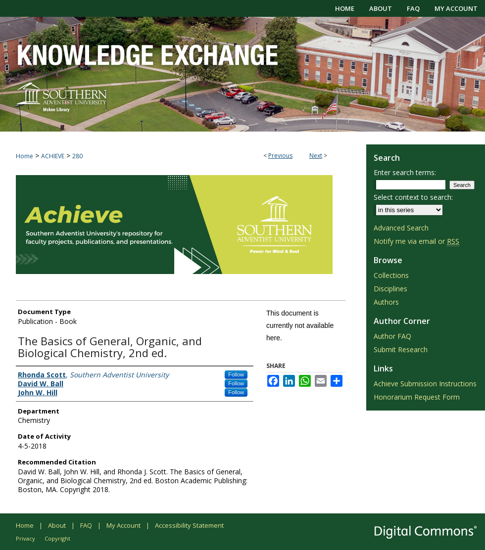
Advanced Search (401, 227)
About (57, 525)
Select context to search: (413, 197)
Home (24, 156)
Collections (391, 275)
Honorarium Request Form (417, 397)
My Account (123, 525)
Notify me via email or (416, 241)
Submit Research (401, 349)
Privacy (25, 538)
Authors (386, 302)
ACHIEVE (52, 156)
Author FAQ (392, 336)
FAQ (86, 525)
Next (315, 155)
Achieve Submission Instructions (425, 383)
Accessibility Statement (189, 525)
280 (77, 156)
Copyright (57, 538)
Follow (236, 374)
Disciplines (390, 288)
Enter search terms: (405, 172)
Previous (280, 155)
